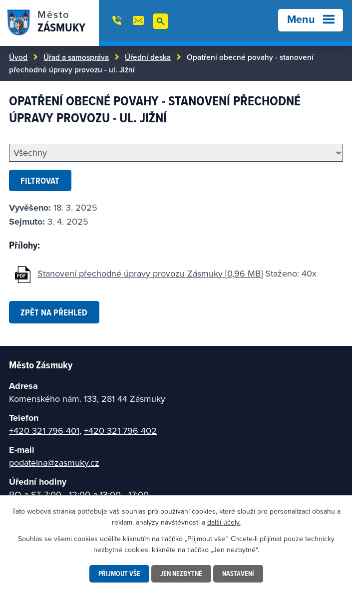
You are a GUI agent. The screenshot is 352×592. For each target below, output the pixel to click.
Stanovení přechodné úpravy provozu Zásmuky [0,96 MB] (150, 273)
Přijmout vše (119, 574)
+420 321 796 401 (44, 430)
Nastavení (238, 574)
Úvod (18, 56)
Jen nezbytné (181, 574)
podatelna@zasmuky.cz (54, 462)
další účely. (224, 522)
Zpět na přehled (53, 312)
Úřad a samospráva (76, 56)
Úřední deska (148, 56)
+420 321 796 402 (120, 430)
